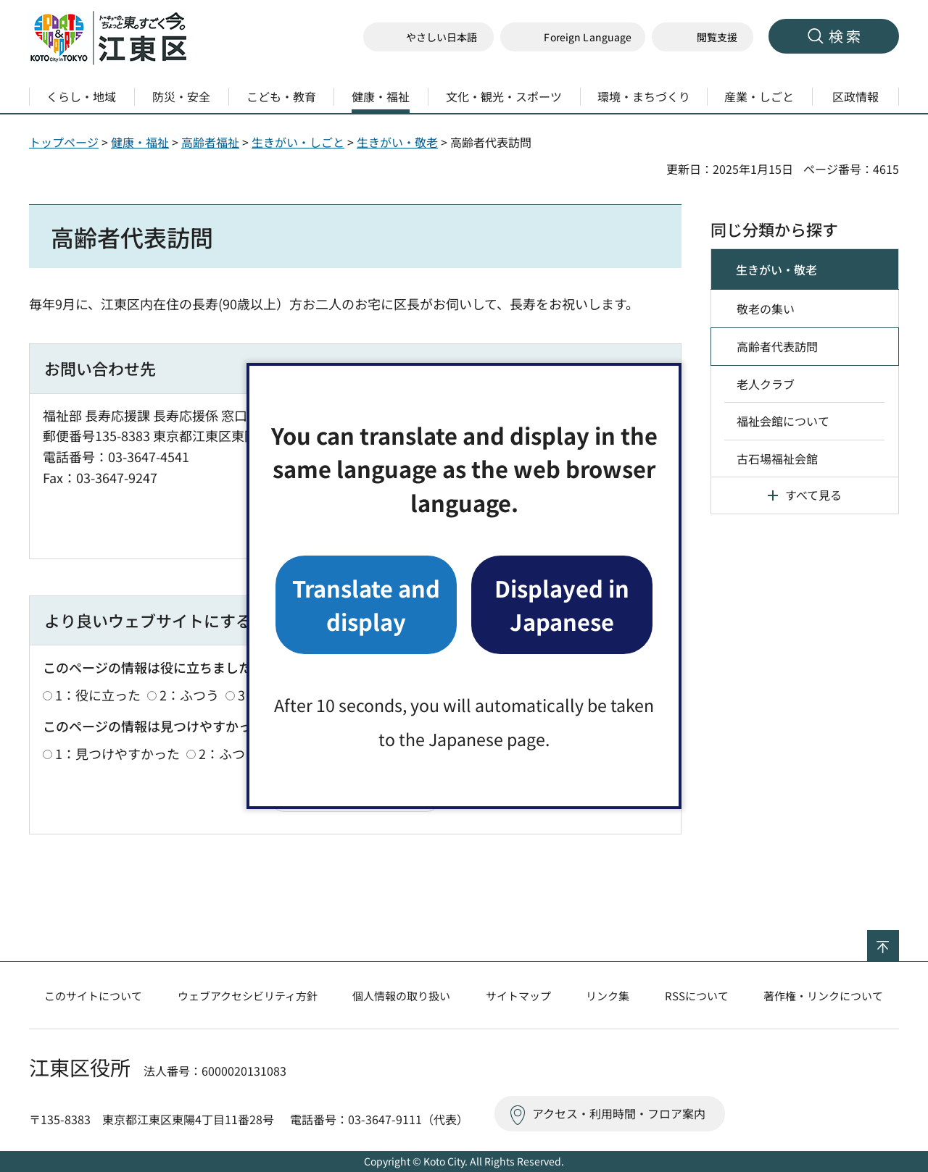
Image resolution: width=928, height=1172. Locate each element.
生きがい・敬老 (397, 142)
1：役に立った (98, 694)
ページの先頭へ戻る (898, 939)
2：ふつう (189, 694)
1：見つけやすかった (117, 753)
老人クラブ (766, 384)
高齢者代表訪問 (777, 346)
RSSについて (697, 995)
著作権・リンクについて (823, 995)
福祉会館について (783, 421)
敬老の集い (766, 308)
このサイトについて (93, 995)
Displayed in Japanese (561, 604)
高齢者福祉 (210, 142)
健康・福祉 (140, 142)
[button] (572, 37)
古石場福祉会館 (777, 458)
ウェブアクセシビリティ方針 (248, 995)
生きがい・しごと (298, 142)
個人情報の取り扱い (401, 995)
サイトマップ (518, 995)
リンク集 (607, 995)
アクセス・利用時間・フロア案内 (618, 1113)
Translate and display (366, 604)
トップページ (64, 142)
